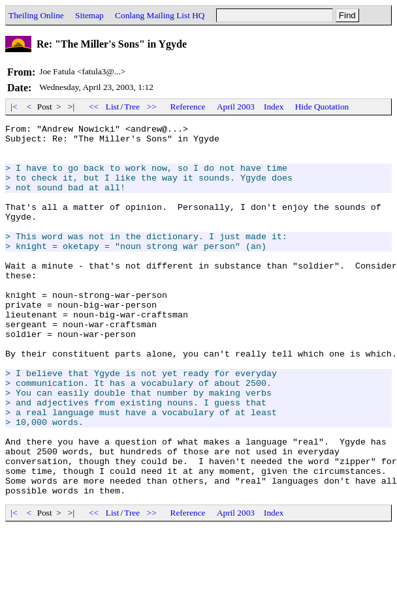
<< (94, 106)
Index (273, 106)
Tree (132, 106)
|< (14, 106)
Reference (188, 106)
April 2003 (236, 106)
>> (152, 106)
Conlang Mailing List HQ (159, 15)
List (112, 106)
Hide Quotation (322, 106)
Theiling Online (36, 15)
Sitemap (89, 15)
